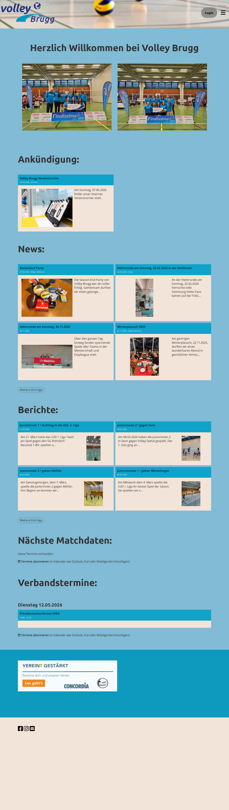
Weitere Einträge (31, 390)
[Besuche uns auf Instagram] (26, 728)
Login (209, 13)
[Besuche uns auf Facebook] (20, 728)
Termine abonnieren (35, 561)
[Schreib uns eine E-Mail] (32, 728)
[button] (114, 619)
